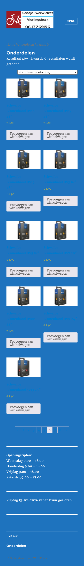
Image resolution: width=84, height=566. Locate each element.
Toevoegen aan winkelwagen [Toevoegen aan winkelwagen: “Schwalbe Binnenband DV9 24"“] (58, 337)
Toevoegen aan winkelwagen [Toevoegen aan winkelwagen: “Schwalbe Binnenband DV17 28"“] (58, 135)
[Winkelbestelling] (47, 72)
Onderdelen (25, 44)
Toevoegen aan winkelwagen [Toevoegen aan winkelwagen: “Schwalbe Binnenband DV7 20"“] (58, 271)
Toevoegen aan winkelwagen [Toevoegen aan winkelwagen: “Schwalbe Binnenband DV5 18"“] (21, 271)
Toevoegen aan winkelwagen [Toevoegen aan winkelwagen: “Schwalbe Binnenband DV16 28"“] (21, 135)
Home (10, 44)
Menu (71, 21)
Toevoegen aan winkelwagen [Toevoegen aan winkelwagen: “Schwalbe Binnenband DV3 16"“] (58, 200)
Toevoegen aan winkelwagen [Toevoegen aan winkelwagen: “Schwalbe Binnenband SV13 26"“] (21, 408)
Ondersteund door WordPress (28, 558)
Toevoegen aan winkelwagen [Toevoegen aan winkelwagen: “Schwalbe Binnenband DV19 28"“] (21, 206)
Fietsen (12, 536)
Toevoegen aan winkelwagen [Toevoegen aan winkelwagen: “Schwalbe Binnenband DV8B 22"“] (21, 343)
